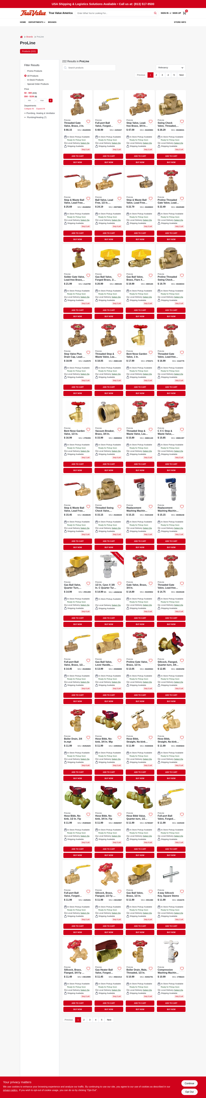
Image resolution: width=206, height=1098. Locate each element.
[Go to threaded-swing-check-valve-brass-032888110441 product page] (109, 513)
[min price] (29, 100)
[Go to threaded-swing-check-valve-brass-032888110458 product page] (171, 282)
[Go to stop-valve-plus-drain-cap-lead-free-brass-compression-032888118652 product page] (77, 359)
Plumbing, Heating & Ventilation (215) (43, 113)
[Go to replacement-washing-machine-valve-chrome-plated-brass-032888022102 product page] (171, 513)
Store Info (180, 22)
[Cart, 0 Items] (184, 13)
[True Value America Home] (33, 13)
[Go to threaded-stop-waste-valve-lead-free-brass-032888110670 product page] (109, 359)
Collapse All (29, 109)
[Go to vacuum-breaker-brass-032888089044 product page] (109, 436)
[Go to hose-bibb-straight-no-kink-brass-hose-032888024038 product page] (140, 744)
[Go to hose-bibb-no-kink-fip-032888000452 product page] (77, 821)
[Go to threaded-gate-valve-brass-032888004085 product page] (77, 128)
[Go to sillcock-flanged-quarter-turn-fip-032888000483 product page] (171, 667)
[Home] (21, 36)
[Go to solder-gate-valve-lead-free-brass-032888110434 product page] (77, 282)
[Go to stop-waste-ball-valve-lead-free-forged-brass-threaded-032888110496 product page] (140, 205)
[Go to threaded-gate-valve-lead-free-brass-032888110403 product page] (171, 205)
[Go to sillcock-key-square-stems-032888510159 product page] (171, 898)
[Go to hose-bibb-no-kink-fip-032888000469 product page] (109, 821)
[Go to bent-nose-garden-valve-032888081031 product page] (77, 436)
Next (181, 75)
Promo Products (34, 71)
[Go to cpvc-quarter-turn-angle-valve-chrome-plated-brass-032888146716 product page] (109, 590)
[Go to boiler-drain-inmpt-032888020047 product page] (77, 744)
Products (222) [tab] (29, 51)
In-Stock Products (35, 80)
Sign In (164, 13)
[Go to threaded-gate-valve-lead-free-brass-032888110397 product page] (171, 359)
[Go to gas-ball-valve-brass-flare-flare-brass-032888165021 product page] (140, 282)
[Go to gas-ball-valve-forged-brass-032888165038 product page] (109, 282)
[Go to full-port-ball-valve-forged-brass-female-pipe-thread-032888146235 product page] (77, 898)
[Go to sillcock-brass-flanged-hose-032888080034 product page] (109, 898)
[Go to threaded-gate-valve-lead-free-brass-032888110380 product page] (171, 590)
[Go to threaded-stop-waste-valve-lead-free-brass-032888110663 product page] (140, 436)
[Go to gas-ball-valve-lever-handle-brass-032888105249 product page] (109, 667)
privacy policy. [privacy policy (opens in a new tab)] (10, 1090)
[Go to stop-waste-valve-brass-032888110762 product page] (171, 436)
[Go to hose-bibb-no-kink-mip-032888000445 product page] (109, 744)
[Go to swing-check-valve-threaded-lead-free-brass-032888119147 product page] (171, 128)
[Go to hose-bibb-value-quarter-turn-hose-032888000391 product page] (140, 821)
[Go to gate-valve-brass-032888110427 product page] (140, 590)
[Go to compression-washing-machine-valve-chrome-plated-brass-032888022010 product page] (171, 975)
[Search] (155, 13)
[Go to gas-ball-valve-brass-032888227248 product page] (140, 898)
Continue (189, 1083)
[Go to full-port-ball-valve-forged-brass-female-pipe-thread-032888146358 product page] (109, 128)
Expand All (40, 109)
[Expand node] (25, 117)
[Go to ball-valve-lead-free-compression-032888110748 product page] (109, 205)
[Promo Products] (25, 71)
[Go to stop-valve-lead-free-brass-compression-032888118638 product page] (140, 128)
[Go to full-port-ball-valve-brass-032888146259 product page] (77, 667)
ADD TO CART (78, 156)
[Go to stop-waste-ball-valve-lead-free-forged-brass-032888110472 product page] (77, 205)
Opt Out (189, 1092)
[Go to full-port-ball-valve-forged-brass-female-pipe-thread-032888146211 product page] (171, 821)
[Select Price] (51, 100)
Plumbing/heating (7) (37, 117)
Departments (35, 22)
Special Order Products (38, 84)
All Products (32, 76)
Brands (52, 22)
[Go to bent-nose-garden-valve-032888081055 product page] (140, 359)
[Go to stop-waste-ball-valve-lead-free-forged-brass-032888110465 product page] (77, 513)
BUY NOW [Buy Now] (77, 162)
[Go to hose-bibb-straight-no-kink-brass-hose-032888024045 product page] (171, 744)
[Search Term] (116, 13)
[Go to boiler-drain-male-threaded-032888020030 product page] (140, 975)
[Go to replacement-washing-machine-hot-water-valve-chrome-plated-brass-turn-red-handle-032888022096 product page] (140, 513)
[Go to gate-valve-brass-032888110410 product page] (140, 667)
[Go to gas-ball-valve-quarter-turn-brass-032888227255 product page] (77, 590)
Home (23, 22)
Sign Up (176, 13)
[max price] (42, 100)
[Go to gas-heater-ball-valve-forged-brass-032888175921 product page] (109, 975)
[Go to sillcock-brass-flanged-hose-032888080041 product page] (77, 975)
